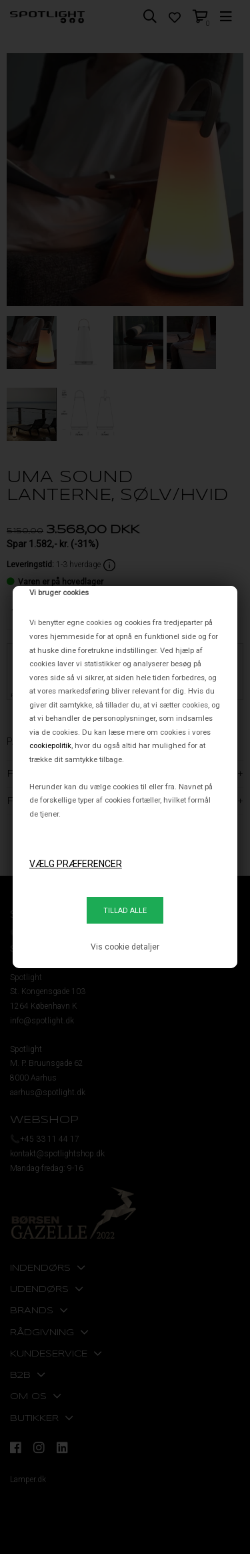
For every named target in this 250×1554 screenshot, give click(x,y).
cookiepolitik (50, 745)
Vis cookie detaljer (125, 947)
